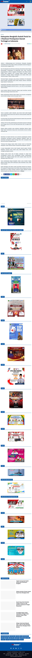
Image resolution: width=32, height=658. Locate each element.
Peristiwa (3, 639)
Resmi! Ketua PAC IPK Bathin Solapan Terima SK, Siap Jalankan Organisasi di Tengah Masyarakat (23, 604)
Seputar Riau (13, 639)
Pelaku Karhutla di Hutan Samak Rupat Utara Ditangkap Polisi (23, 592)
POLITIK (7, 639)
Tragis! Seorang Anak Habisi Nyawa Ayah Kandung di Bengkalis (22, 582)
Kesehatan (17, 637)
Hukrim (3, 637)
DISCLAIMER (27, 653)
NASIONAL (22, 637)
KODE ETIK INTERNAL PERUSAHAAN (16, 656)
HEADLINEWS (26, 636)
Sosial (18, 639)
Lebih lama (29, 203)
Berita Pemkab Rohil (5, 636)
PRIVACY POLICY (21, 653)
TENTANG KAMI (8, 653)
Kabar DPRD (11, 637)
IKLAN (7, 637)
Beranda (2, 34)
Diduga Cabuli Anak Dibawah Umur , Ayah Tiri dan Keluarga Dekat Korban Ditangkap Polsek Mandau (23, 625)
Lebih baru (3, 203)
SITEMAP (16, 655)
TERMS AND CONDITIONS (9, 655)
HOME (4, 653)
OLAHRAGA (27, 637)
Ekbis (17, 636)
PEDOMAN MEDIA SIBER (23, 655)
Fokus (21, 636)
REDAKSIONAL (15, 653)
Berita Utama (12, 636)
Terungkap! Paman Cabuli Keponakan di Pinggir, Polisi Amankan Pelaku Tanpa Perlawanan (22, 614)
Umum (22, 639)
